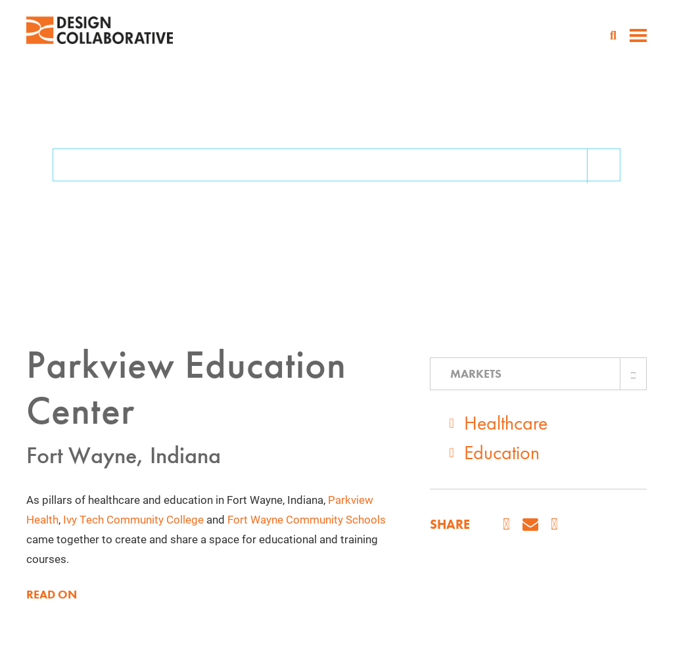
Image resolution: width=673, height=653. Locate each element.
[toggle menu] (638, 36)
